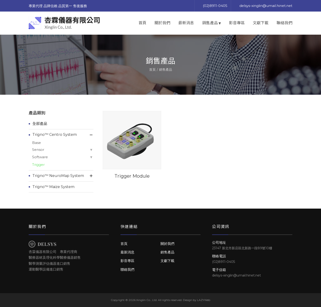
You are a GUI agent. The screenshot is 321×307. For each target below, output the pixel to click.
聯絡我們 (284, 23)
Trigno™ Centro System (54, 134)
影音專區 (237, 23)
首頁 (142, 23)
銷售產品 (210, 23)
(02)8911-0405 (215, 5)
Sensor (38, 149)
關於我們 (162, 23)
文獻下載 (261, 23)
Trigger (38, 164)
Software (40, 157)
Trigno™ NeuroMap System (58, 175)
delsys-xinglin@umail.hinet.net (265, 5)
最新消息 (186, 23)
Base (36, 142)
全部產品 (39, 124)
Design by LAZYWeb (196, 300)
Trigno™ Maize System (53, 187)
